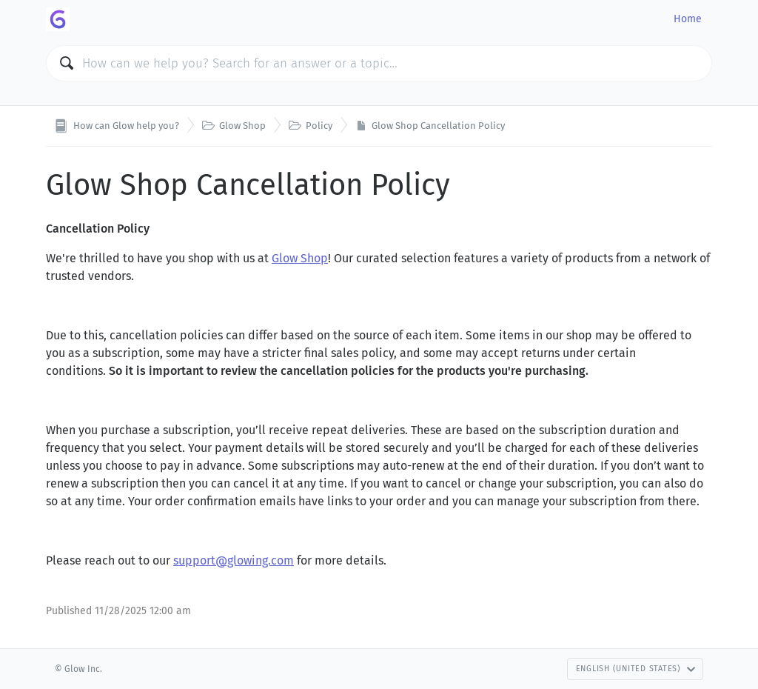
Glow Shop (300, 258)
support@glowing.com (233, 560)
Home (688, 19)
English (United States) (636, 668)
